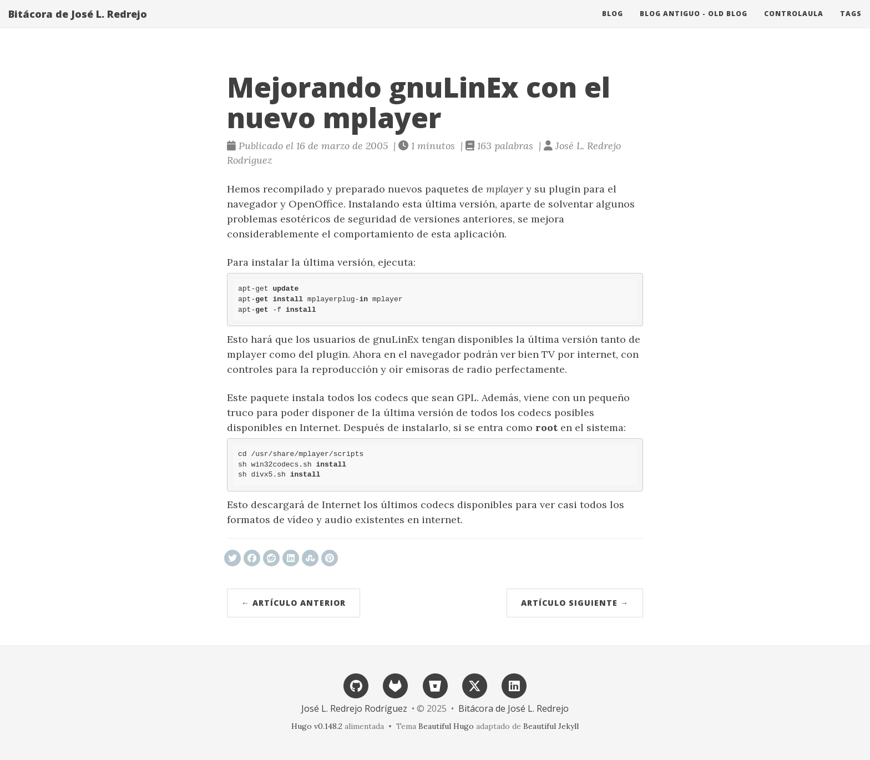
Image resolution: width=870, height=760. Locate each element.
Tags (851, 24)
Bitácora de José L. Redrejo (77, 25)
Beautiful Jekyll (551, 726)
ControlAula (793, 24)
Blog (612, 24)
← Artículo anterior (293, 602)
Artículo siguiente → (575, 602)
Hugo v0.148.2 (316, 726)
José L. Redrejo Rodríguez (354, 708)
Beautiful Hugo (446, 726)
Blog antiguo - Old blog (693, 24)
